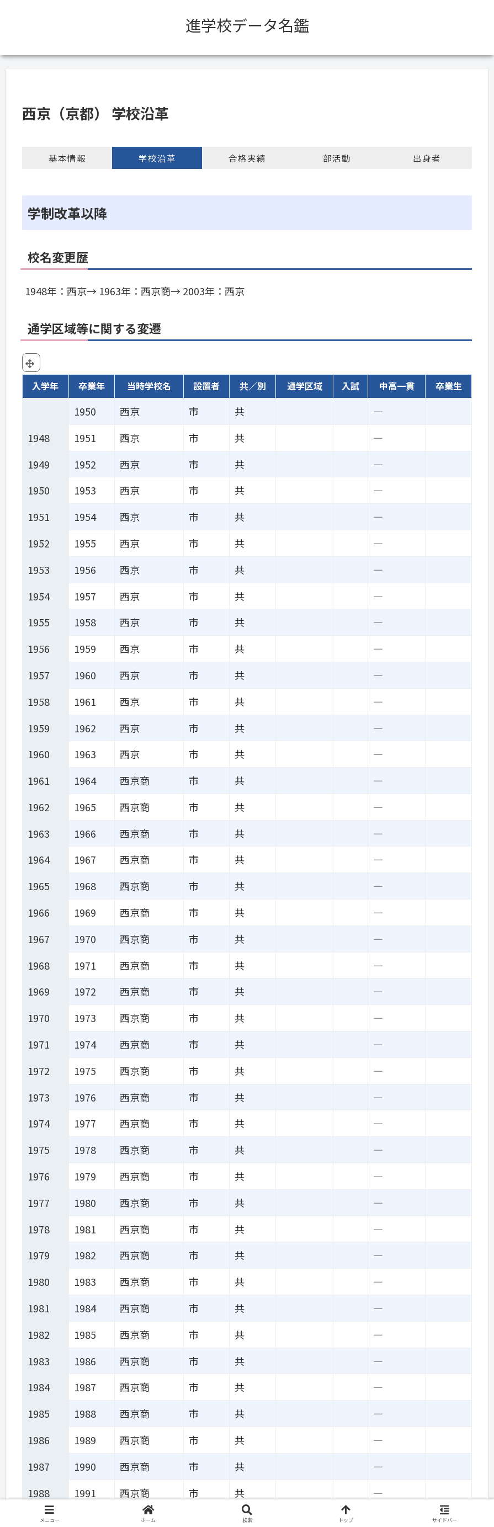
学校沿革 (157, 158)
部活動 (337, 158)
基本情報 (67, 158)
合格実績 (247, 158)
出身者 (427, 158)
